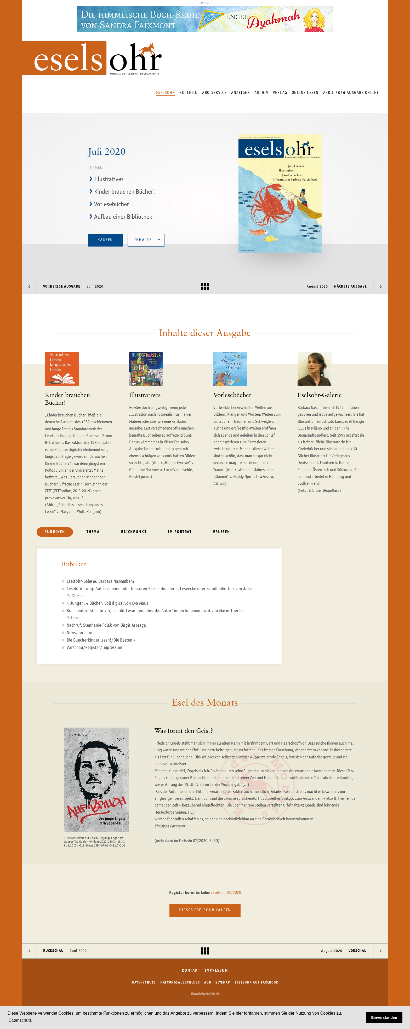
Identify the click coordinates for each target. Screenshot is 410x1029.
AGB (207, 982)
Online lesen (305, 93)
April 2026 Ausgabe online (351, 93)
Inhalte (147, 239)
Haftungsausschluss (180, 982)
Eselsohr (165, 93)
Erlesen (221, 532)
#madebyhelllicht (205, 994)
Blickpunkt (134, 532)
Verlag (280, 93)
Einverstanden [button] (384, 1017)
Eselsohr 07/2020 (227, 893)
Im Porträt (180, 532)
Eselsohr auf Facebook (256, 982)
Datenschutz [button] (20, 1020)
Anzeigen (240, 93)
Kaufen (105, 240)
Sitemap (222, 982)
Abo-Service (214, 93)
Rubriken (54, 532)
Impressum (216, 971)
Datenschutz (144, 982)
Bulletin (188, 93)
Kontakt (191, 971)
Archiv (261, 93)
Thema (93, 532)
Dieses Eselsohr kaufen (205, 910)
